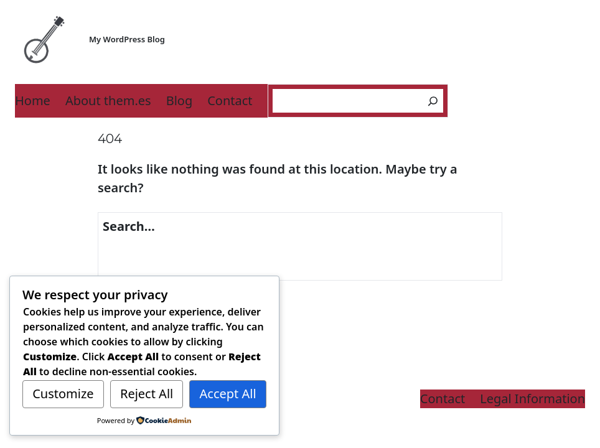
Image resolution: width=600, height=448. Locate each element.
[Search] (433, 100)
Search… (129, 226)
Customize (62, 393)
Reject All (146, 393)
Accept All (228, 393)
